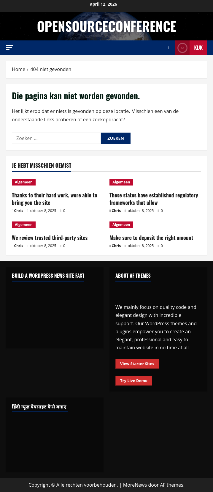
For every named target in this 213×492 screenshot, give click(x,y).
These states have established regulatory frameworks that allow (153, 198)
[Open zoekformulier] (169, 48)
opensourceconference (106, 26)
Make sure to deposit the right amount (151, 237)
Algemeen (24, 182)
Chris (18, 210)
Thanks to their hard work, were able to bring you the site (54, 198)
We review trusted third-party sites (50, 237)
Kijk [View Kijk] (189, 47)
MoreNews (135, 485)
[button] (9, 47)
